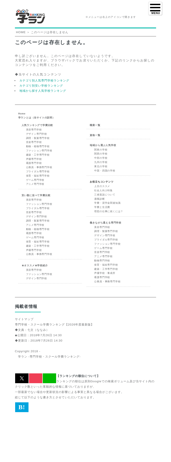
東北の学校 (100, 166)
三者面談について (104, 194)
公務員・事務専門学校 (39, 167)
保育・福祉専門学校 (38, 175)
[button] (21, 378)
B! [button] (21, 407)
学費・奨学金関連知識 (107, 202)
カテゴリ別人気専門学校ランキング (44, 80)
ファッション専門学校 (39, 150)
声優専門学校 (34, 159)
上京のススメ (102, 186)
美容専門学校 (34, 129)
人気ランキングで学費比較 (37, 125)
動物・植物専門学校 (38, 146)
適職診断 (99, 198)
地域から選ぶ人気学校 (103, 145)
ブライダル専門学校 (38, 171)
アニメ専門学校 (35, 184)
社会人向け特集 (103, 190)
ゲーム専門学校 (35, 180)
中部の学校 (100, 158)
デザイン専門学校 (36, 133)
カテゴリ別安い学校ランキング (41, 85)
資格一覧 (95, 135)
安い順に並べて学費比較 (36, 195)
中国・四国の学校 (104, 170)
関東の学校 (100, 149)
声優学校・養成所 (104, 273)
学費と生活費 (102, 207)
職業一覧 (95, 125)
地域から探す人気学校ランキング (42, 90)
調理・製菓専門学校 (38, 138)
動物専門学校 (102, 260)
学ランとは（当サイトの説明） (36, 117)
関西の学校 (100, 153)
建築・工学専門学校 (38, 154)
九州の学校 (100, 162)
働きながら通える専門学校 (105, 222)
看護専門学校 (34, 163)
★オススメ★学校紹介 (35, 265)
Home (22, 113)
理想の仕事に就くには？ (108, 211)
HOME (21, 32)
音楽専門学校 (34, 142)
